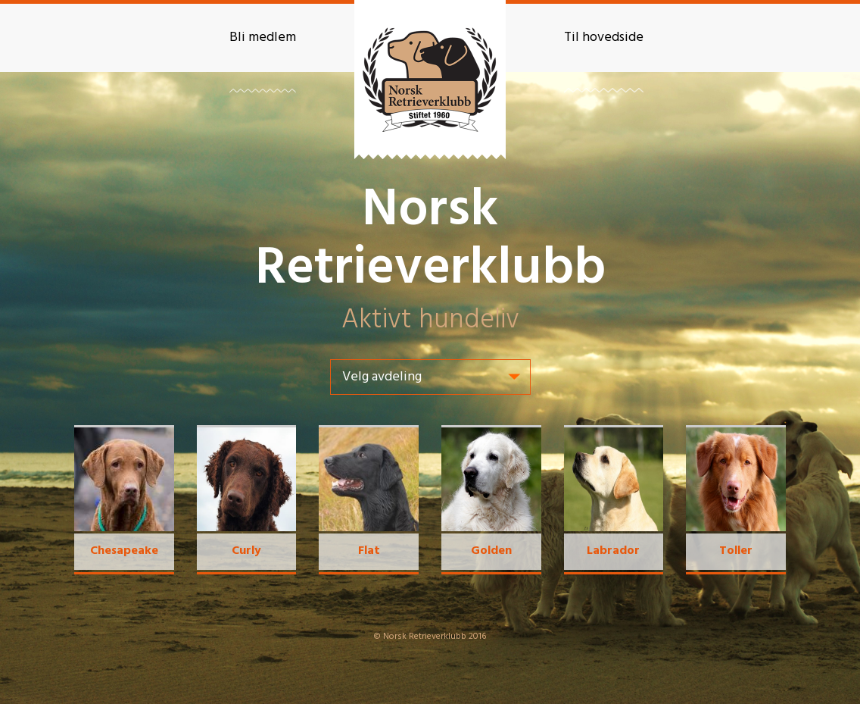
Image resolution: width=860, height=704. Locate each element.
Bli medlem (262, 37)
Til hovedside (603, 37)
